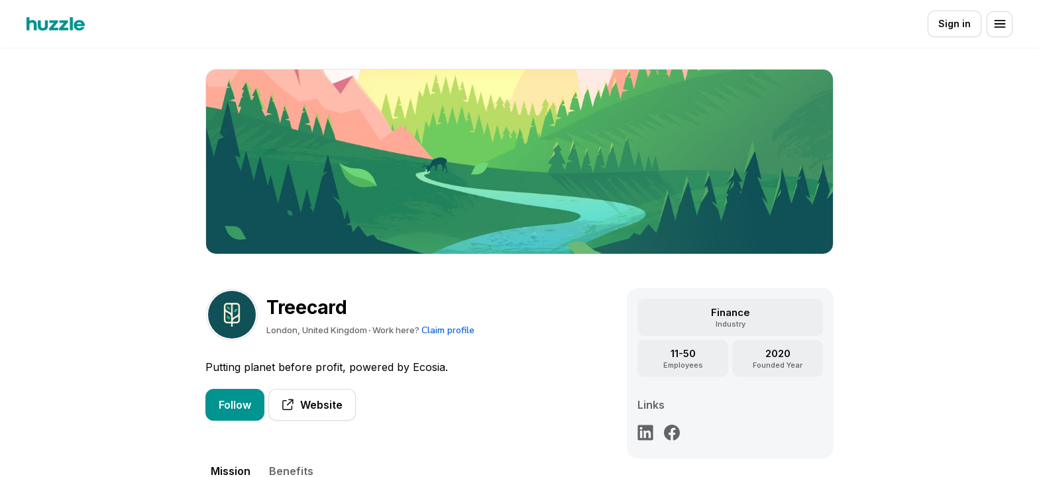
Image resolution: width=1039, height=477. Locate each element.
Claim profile (447, 330)
